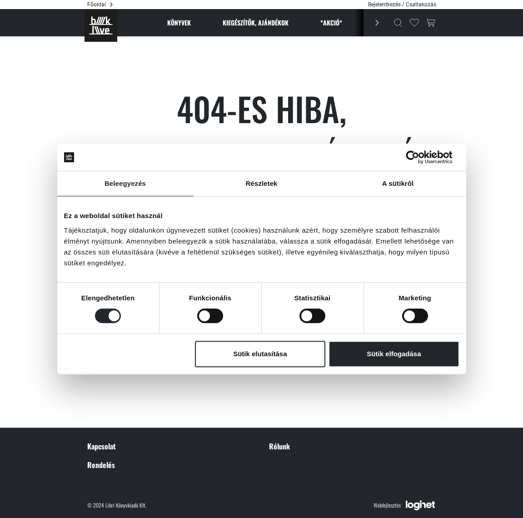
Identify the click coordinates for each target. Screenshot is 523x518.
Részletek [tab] (261, 183)
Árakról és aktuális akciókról (121, 466)
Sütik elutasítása (260, 354)
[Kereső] (398, 22)
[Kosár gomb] (431, 22)
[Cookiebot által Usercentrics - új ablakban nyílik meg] (419, 157)
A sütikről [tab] (398, 183)
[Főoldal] (101, 25)
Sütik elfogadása (394, 354)
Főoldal (96, 4)
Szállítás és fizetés (109, 439)
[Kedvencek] (414, 22)
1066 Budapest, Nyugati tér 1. (136, 392)
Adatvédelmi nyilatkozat (299, 392)
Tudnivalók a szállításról (117, 452)
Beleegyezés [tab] (125, 183)
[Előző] (372, 22)
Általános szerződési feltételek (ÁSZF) (315, 379)
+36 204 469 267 (119, 379)
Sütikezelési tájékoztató (298, 406)
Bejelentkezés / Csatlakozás (402, 4)
